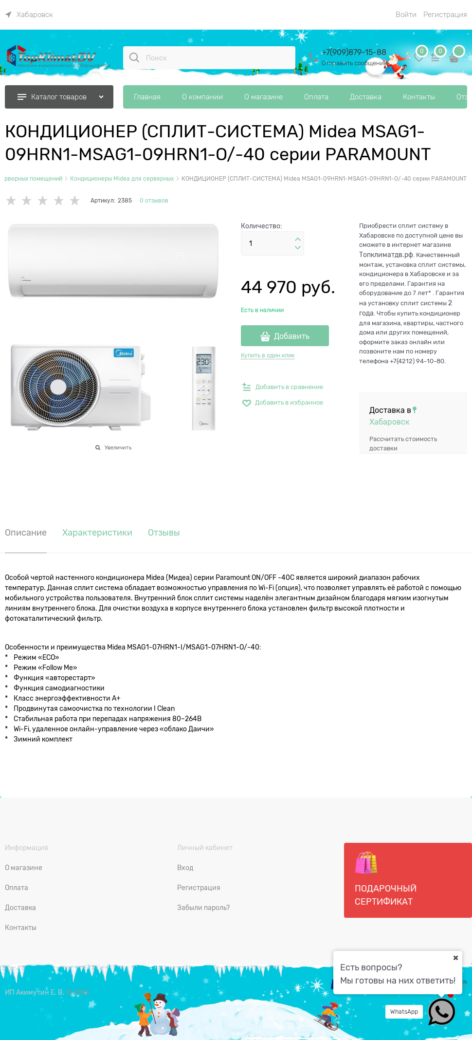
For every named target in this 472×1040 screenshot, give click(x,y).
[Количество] (272, 243)
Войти (406, 15)
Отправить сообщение (354, 63)
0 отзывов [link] (154, 200)
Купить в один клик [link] (267, 355)
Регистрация (445, 15)
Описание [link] (26, 533)
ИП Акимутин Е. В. (34, 992)
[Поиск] (134, 57)
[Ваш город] (455, 958)
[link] (29, 14)
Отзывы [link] (164, 533)
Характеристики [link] (97, 533)
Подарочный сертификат (386, 879)
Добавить (291, 336)
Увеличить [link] (118, 447)
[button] (297, 239)
